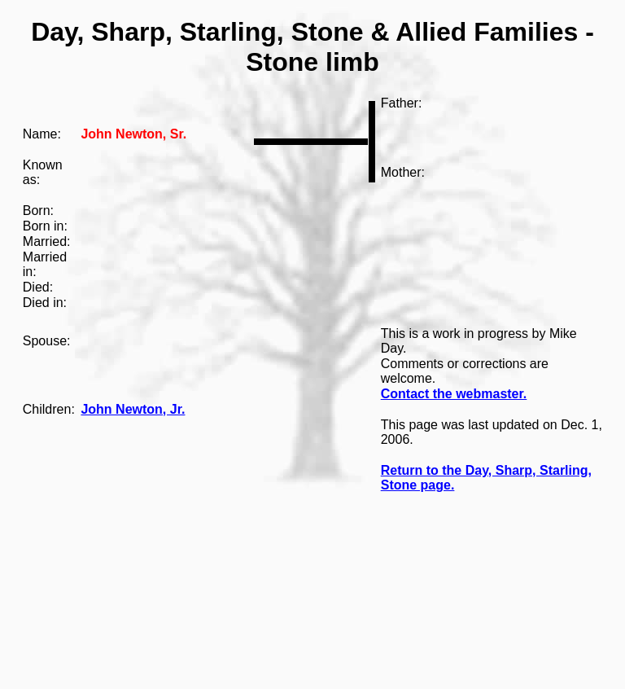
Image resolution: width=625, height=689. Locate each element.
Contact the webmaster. (454, 394)
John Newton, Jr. (133, 409)
